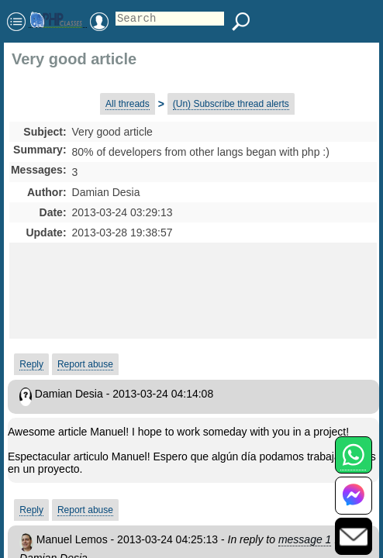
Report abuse (85, 364)
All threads (127, 103)
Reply (31, 364)
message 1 (304, 539)
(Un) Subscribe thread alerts (231, 103)
